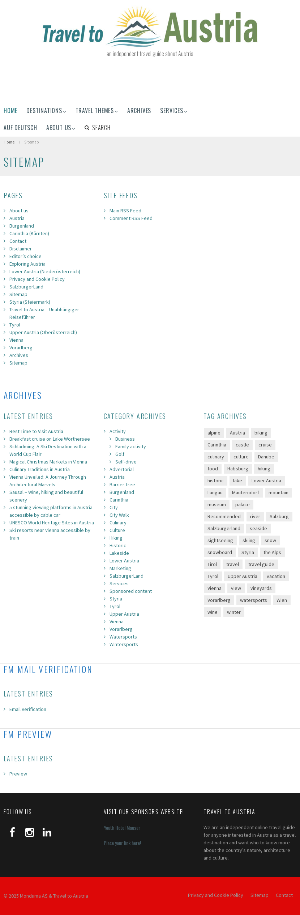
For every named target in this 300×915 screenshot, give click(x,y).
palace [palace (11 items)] (242, 504)
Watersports (123, 636)
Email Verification (27, 709)
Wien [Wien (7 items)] (282, 600)
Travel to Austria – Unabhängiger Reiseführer (44, 313)
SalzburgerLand (26, 286)
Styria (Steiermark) (29, 302)
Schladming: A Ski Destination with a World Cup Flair (47, 450)
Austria (17, 218)
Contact (17, 241)
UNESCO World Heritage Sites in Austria (51, 522)
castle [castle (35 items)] (242, 444)
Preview (18, 773)
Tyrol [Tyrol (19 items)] (212, 576)
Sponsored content (131, 591)
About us (19, 210)
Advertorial (122, 469)
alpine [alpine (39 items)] (213, 432)
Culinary (118, 522)
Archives (18, 355)
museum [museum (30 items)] (216, 504)
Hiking (116, 538)
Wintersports (124, 644)
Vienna (16, 340)
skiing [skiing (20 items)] (249, 540)
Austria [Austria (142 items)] (237, 432)
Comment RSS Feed (131, 218)
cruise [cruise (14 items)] (265, 444)
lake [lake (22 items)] (237, 480)
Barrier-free (122, 484)
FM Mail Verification (48, 668)
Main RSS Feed (125, 210)
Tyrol (14, 324)
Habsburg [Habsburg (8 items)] (237, 468)
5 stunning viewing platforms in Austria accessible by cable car (51, 511)
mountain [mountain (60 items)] (278, 492)
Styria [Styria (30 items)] (247, 552)
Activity (118, 431)
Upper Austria (124, 614)
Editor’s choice (25, 256)
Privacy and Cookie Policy (37, 279)
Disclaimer (20, 248)
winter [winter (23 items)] (234, 612)
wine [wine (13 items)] (212, 612)
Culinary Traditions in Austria (39, 469)
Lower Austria (124, 560)
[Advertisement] (150, 81)
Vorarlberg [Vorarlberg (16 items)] (219, 600)
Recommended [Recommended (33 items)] (224, 516)
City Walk (119, 515)
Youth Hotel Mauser (122, 827)
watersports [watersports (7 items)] (253, 600)
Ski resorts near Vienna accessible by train (49, 534)
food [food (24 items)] (212, 468)
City (114, 507)
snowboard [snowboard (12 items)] (219, 552)
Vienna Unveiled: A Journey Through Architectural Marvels (47, 481)
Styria (116, 598)
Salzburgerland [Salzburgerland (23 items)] (223, 528)
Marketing (120, 568)
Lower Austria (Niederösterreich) (44, 271)
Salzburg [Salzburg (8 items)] (279, 516)
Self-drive (126, 461)
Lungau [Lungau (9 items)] (215, 492)
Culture (117, 530)
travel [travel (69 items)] (232, 564)
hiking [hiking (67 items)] (264, 468)
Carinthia (119, 499)
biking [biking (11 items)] (260, 432)
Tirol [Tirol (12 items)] (212, 564)
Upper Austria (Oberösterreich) (43, 332)
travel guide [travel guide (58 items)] (261, 564)
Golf (119, 454)
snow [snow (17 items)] (270, 540)
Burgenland (21, 225)
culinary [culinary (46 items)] (215, 456)
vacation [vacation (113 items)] (276, 576)
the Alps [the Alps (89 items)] (272, 552)
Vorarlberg (21, 347)
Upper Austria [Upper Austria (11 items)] (242, 576)
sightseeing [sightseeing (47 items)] (220, 540)
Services (119, 583)
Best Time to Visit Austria (36, 431)
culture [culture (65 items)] (241, 456)
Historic (118, 545)
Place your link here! (122, 843)
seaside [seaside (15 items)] (258, 528)
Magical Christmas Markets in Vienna (48, 461)
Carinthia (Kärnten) (29, 233)
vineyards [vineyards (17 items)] (261, 588)
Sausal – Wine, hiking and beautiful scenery (46, 496)
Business (125, 439)
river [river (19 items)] (255, 516)
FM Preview (28, 733)
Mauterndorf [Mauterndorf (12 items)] (245, 492)
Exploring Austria (27, 264)
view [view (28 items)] (236, 588)
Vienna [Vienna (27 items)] (214, 588)
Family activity (130, 446)
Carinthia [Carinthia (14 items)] (216, 444)
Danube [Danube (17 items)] (266, 456)
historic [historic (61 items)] (215, 480)
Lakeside (119, 553)
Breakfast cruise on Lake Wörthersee (49, 439)
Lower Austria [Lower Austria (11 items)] (266, 480)
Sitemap (18, 294)
